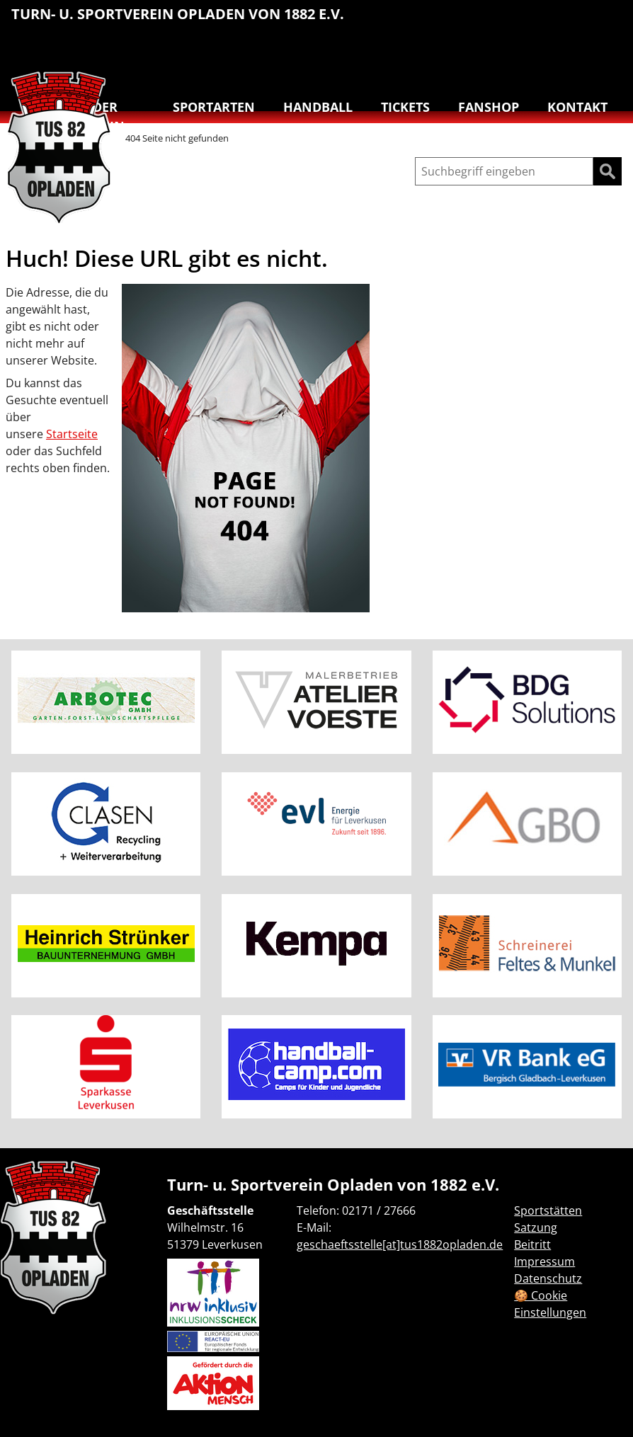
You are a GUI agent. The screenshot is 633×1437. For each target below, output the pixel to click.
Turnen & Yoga (518, 54)
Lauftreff (548, 21)
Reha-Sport (578, 21)
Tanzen (548, 54)
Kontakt (577, 106)
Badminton (607, 54)
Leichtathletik (518, 21)
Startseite (72, 434)
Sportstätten (548, 1210)
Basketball (459, 21)
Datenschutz (548, 1278)
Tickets (405, 106)
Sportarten (214, 106)
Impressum (544, 1261)
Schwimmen (607, 21)
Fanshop (488, 106)
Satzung (535, 1227)
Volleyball (578, 54)
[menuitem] (459, 23)
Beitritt (532, 1244)
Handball (488, 21)
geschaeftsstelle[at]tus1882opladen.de (400, 1244)
